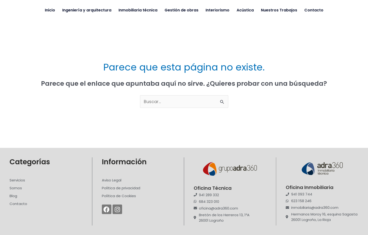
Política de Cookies (119, 195)
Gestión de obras (181, 10)
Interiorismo (217, 10)
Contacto (313, 10)
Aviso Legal (111, 180)
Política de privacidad (121, 187)
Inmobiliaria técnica (138, 10)
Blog (13, 195)
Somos (16, 187)
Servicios (17, 180)
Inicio (50, 10)
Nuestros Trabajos (279, 10)
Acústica (245, 10)
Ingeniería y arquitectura (86, 10)
